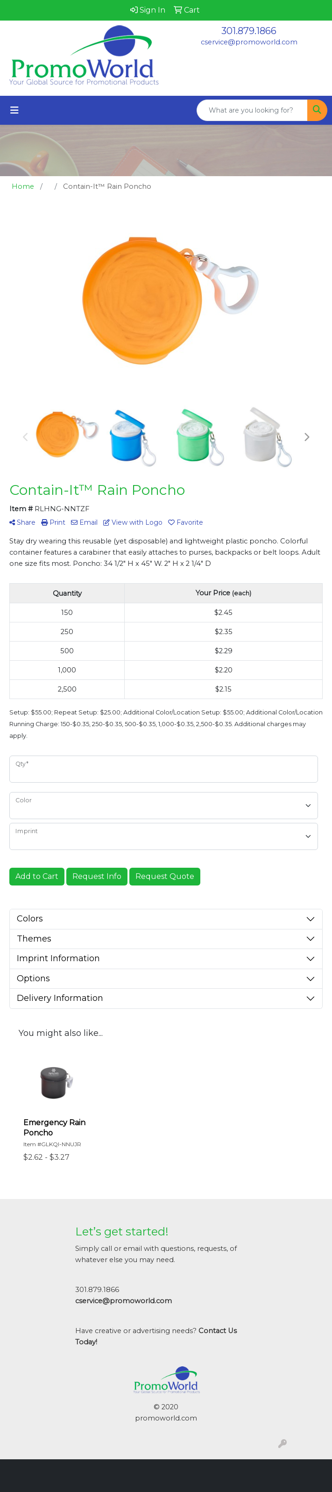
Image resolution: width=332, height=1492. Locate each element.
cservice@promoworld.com (249, 42)
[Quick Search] (252, 110)
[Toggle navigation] (14, 110)
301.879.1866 (248, 30)
